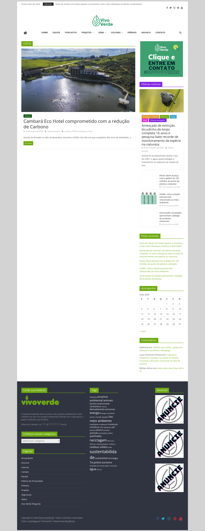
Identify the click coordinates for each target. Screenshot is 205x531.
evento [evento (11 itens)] (92, 417)
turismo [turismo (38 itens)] (107, 462)
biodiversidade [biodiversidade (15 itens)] (103, 403)
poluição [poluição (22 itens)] (94, 432)
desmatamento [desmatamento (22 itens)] (97, 408)
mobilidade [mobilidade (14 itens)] (94, 424)
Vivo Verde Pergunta (31, 503)
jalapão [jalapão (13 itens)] (105, 416)
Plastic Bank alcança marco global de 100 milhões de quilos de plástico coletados (169, 179)
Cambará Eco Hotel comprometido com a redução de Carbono (76, 123)
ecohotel (81, 131)
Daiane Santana (53, 131)
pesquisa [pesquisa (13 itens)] (107, 427)
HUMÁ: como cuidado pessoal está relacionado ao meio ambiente (169, 197)
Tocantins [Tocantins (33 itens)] (95, 462)
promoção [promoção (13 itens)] (103, 432)
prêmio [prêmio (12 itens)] (110, 432)
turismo (89, 131)
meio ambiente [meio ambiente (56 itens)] (101, 420)
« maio (143, 330)
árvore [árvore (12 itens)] (99, 469)
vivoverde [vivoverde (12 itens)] (113, 465)
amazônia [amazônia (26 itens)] (102, 396)
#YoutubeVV (27, 457)
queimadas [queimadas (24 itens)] (96, 435)
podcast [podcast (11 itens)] (107, 430)
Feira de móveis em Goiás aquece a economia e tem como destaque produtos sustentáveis (99, 4)
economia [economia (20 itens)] (110, 408)
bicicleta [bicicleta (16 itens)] (93, 403)
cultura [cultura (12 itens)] (104, 406)
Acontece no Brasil (150, 116)
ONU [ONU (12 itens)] (101, 427)
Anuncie (146, 32)
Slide (145, 120)
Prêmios (132, 32)
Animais (164, 116)
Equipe (56, 32)
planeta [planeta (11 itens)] (92, 430)
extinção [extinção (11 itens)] (98, 417)
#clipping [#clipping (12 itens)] (93, 396)
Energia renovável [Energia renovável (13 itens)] (107, 413)
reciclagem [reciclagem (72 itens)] (98, 439)
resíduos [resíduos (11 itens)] (112, 444)
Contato (160, 32)
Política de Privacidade (32, 480)
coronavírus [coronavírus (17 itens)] (95, 405)
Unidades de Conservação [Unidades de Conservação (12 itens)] (99, 465)
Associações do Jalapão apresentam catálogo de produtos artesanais (170, 216)
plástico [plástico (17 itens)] (99, 429)
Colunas (116, 32)
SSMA (101, 32)
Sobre (44, 32)
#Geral (27, 115)
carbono (67, 131)
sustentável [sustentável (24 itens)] (101, 457)
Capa (173, 116)
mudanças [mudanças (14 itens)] (103, 424)
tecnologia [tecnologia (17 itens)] (113, 457)
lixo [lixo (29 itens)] (111, 416)
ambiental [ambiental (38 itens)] (96, 400)
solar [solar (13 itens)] (110, 447)
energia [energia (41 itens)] (95, 412)
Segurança (26, 494)
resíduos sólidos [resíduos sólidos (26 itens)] (98, 446)
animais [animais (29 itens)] (108, 399)
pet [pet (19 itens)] (113, 426)
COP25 (74, 131)
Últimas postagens (157, 120)
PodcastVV (71, 32)
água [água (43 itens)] (93, 469)
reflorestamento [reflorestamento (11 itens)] (102, 444)
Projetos (86, 32)
